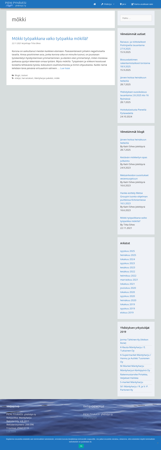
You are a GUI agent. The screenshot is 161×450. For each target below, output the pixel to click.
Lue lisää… (12, 431)
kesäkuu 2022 (127, 271)
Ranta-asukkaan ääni (142, 4)
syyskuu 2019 (127, 308)
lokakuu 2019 (127, 304)
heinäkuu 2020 (128, 300)
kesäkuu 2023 (127, 267)
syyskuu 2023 (127, 263)
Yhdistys (109, 4)
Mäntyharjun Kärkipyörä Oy (135, 370)
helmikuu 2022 (128, 275)
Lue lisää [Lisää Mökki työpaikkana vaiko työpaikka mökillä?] (65, 68)
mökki (57, 78)
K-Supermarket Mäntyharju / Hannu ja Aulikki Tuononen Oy (135, 358)
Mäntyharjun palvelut (43, 78)
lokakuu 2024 (127, 259)
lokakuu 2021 (127, 283)
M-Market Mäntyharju (132, 365)
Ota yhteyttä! (90, 417)
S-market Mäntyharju (131, 382)
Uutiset (24, 75)
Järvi (123, 4)
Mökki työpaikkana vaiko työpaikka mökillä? (50, 38)
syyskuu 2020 (127, 296)
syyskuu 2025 (127, 251)
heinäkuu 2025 (128, 255)
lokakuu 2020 (127, 292)
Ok (81, 446)
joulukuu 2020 (128, 287)
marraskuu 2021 (129, 279)
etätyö (18, 78)
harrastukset (27, 78)
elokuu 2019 (127, 312)
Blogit (17, 75)
